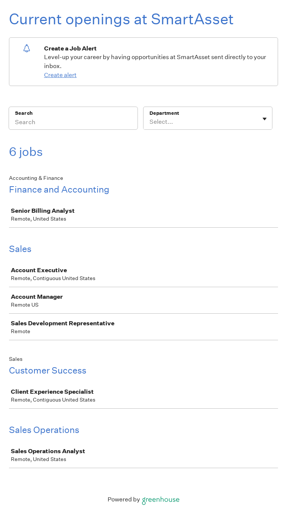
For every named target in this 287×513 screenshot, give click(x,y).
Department (164, 113)
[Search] (73, 123)
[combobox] (150, 122)
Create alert (60, 75)
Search (24, 113)
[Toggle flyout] (264, 118)
